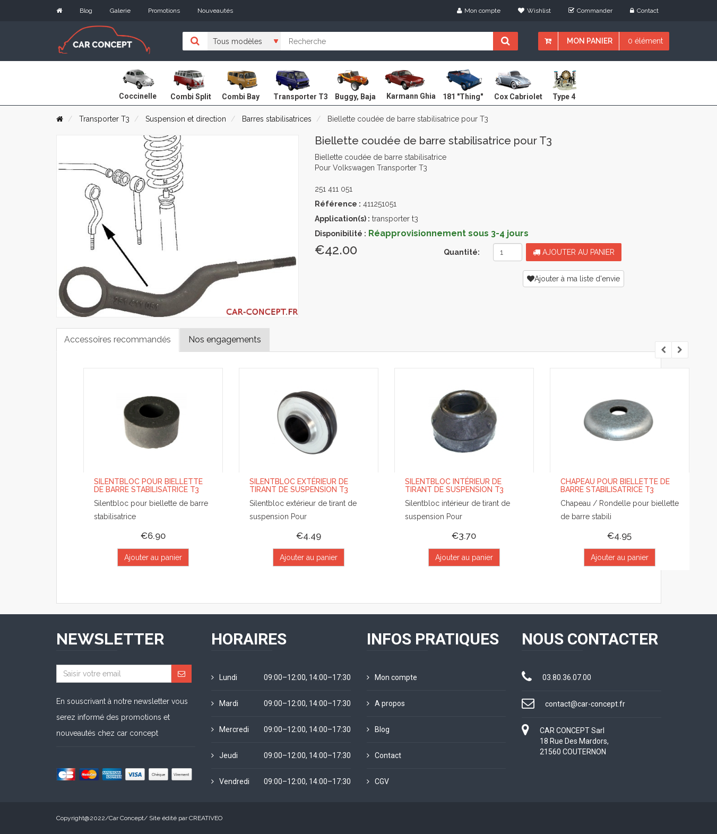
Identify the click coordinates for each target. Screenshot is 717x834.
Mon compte (478, 10)
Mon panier (589, 41)
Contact (644, 10)
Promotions (164, 10)
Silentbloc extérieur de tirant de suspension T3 (298, 486)
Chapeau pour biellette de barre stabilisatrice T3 (615, 486)
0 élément (645, 41)
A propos (386, 703)
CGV (378, 781)
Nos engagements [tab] (225, 339)
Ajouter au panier (574, 252)
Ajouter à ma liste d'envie (573, 278)
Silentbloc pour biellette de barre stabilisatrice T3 (148, 486)
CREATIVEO (205, 818)
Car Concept (126, 818)
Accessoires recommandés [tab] (118, 339)
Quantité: (462, 252)
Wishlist (534, 10)
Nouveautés (215, 10)
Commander (590, 10)
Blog (86, 10)
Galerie (120, 10)
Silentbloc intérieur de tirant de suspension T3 (454, 486)
